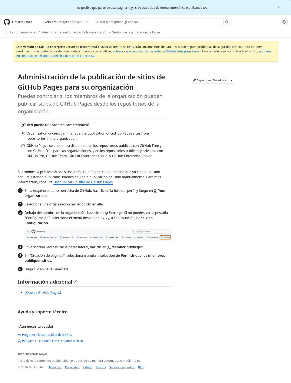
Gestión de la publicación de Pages (136, 32)
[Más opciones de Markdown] (231, 80)
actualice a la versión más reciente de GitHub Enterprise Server (156, 51)
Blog (141, 367)
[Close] (278, 6)
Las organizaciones (23, 32)
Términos (55, 367)
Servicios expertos (122, 367)
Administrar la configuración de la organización (74, 32)
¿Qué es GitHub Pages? (43, 292)
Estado (87, 367)
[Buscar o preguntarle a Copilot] (162, 22)
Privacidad (72, 367)
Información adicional (47, 281)
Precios (101, 367)
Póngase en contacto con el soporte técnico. (51, 341)
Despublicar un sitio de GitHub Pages (83, 182)
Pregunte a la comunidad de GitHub (45, 335)
